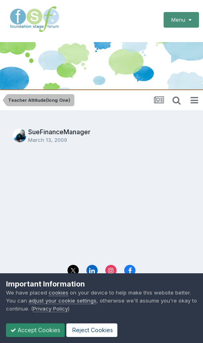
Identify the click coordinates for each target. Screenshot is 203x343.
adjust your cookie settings (62, 300)
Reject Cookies (92, 330)
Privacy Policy (50, 308)
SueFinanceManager (59, 132)
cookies (58, 292)
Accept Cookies (35, 330)
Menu (181, 19)
